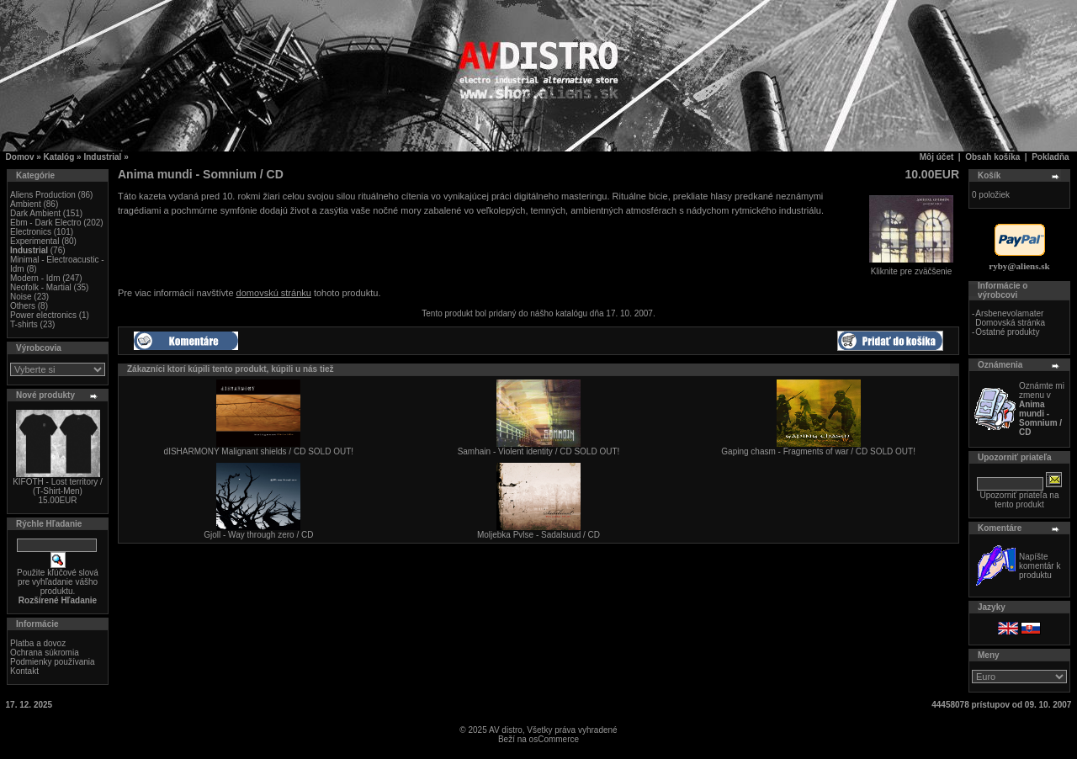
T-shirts (24, 324)
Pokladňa (1050, 157)
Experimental (34, 241)
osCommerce (554, 739)
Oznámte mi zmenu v (1041, 409)
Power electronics (43, 315)
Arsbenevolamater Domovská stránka (1010, 318)
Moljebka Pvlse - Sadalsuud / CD (538, 534)
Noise (21, 296)
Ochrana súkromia (44, 652)
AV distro (506, 730)
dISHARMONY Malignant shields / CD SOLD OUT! (258, 451)
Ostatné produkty (1007, 332)
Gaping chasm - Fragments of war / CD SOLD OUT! (818, 451)
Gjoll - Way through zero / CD (258, 534)
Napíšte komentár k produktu (1039, 566)
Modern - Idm (35, 278)
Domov (20, 157)
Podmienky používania (52, 661)
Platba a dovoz (38, 643)
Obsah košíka (992, 157)
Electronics (30, 231)
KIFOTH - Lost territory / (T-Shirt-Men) (58, 486)
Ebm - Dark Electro (45, 222)
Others (22, 305)
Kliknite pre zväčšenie (911, 267)
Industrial (102, 157)
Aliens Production (43, 194)
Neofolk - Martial (41, 287)
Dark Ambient (35, 213)
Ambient (25, 204)
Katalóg (59, 157)
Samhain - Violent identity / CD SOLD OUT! (539, 451)
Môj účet (937, 157)
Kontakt (24, 671)
